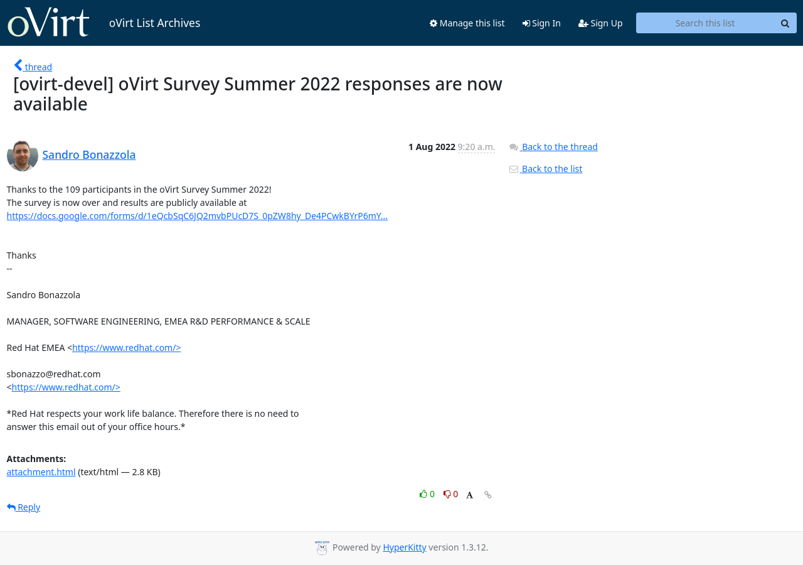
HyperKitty (404, 547)
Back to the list (545, 169)
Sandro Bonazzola (89, 154)
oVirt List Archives (104, 22)
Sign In (542, 23)
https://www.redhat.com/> (126, 347)
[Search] (785, 23)
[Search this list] (705, 23)
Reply (24, 507)
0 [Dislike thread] (451, 494)
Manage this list (467, 23)
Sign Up (600, 23)
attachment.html (41, 472)
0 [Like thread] (428, 494)
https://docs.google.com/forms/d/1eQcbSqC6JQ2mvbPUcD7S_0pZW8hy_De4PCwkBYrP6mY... (197, 216)
